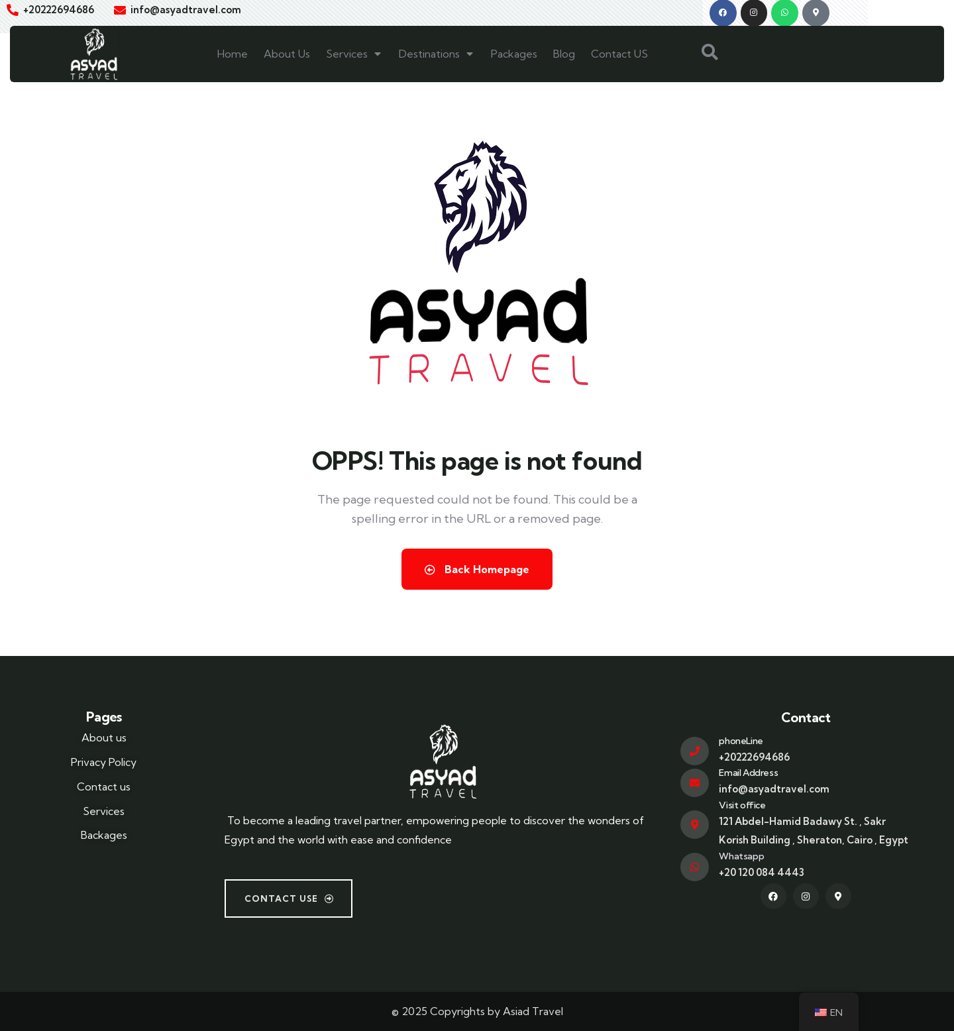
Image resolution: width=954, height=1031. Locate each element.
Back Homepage (477, 569)
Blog (564, 53)
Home (232, 53)
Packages (514, 53)
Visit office (742, 804)
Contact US (619, 53)
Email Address (748, 773)
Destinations (437, 54)
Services (354, 54)
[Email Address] (694, 783)
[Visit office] (694, 824)
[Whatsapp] (694, 867)
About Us (287, 53)
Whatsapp (741, 856)
